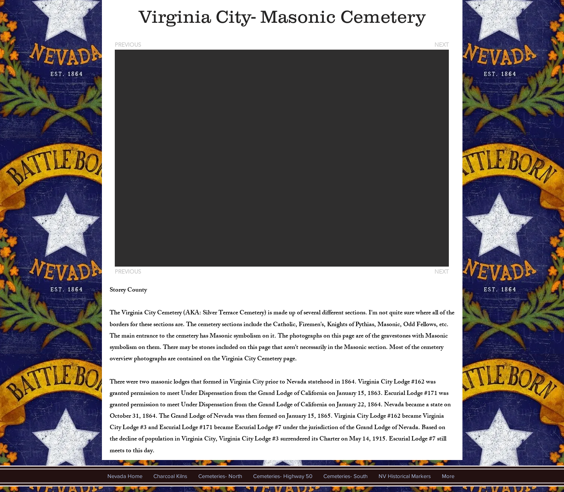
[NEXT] (441, 45)
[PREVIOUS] (129, 45)
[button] (282, 158)
